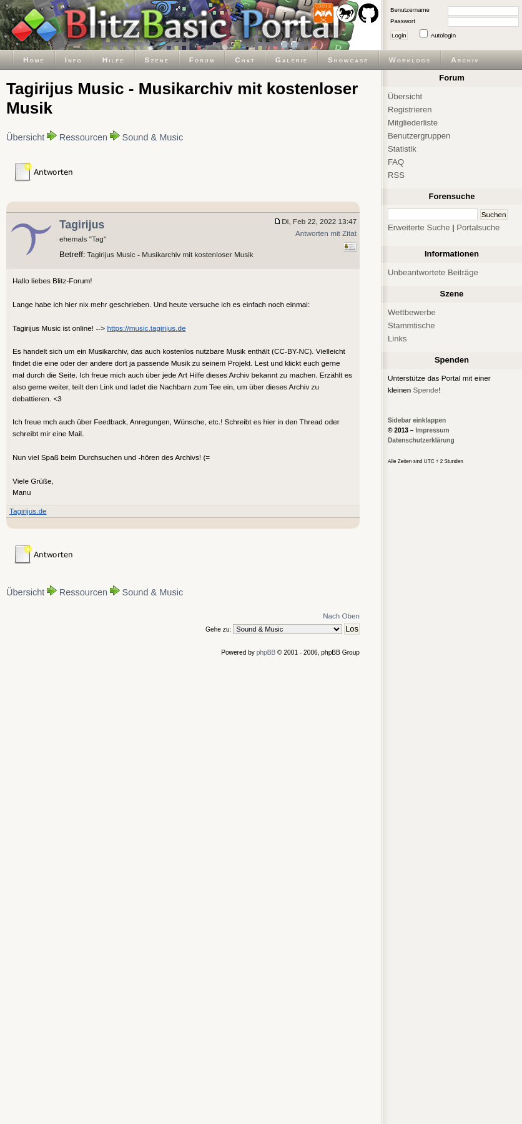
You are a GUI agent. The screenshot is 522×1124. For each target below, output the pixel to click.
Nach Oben (341, 616)
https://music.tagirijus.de (146, 328)
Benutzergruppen (419, 135)
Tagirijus (81, 224)
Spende (426, 390)
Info (73, 60)
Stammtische (411, 325)
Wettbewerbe (412, 312)
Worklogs (410, 60)
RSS (396, 175)
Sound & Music (152, 137)
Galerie (291, 60)
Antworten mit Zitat (326, 233)
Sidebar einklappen (417, 420)
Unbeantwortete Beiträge (433, 272)
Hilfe (113, 60)
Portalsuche (478, 227)
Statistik (402, 149)
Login (399, 35)
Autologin (443, 35)
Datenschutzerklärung (421, 440)
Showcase (348, 60)
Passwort (402, 20)
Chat (245, 60)
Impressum (432, 430)
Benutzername (410, 9)
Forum (202, 60)
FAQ (396, 162)
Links (397, 338)
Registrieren (410, 109)
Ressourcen (83, 137)
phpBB (266, 652)
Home (34, 60)
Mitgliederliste (413, 122)
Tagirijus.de (28, 511)
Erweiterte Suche (419, 227)
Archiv (465, 60)
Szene (157, 60)
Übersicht (25, 137)
